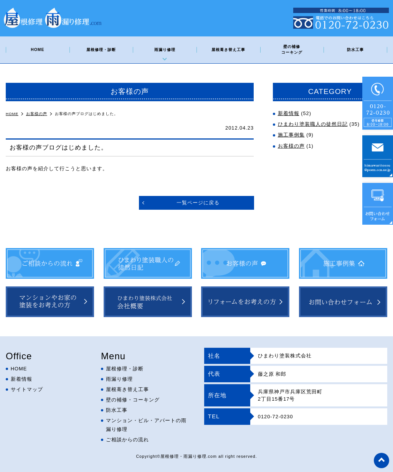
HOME (37, 50)
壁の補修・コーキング (133, 400)
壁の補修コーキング (291, 49)
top (381, 460)
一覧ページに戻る (198, 203)
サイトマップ (27, 389)
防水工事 (355, 50)
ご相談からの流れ (127, 439)
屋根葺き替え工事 (228, 50)
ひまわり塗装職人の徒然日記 (313, 124)
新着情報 (288, 113)
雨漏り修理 (164, 50)
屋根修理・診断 (101, 50)
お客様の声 (291, 146)
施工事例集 (291, 135)
